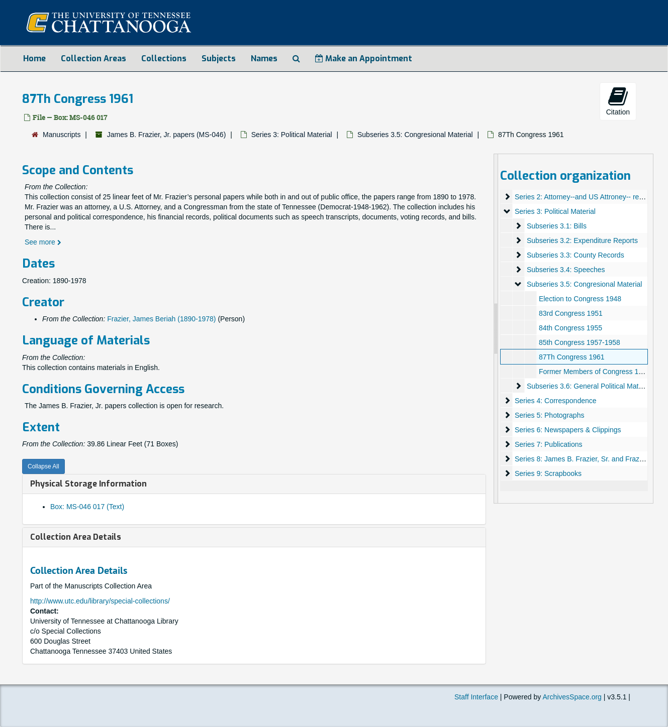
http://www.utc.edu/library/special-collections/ (100, 601)
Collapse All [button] (43, 466)
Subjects (219, 58)
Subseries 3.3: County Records (575, 255)
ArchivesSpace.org (572, 697)
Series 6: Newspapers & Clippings (568, 430)
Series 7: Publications (549, 444)
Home (34, 58)
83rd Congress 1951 (571, 313)
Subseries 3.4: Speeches (566, 270)
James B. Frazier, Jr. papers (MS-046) (166, 135)
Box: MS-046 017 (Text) (87, 507)
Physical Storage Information (88, 483)
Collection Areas (93, 58)
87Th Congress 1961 (572, 357)
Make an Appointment (363, 58)
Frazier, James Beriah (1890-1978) (161, 319)
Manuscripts (61, 135)
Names (264, 58)
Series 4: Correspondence (556, 401)
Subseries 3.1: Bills (557, 226)
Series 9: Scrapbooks (548, 473)
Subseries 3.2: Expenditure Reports (582, 240)
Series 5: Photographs (550, 415)
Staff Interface (476, 697)
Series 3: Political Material (291, 135)
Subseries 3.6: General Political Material (589, 386)
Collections (163, 58)
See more (43, 242)
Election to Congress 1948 (580, 299)
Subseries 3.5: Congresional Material (415, 135)
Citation (618, 101)
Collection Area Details (75, 537)
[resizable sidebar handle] (496, 328)
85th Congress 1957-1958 (579, 342)
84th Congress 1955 (570, 328)
